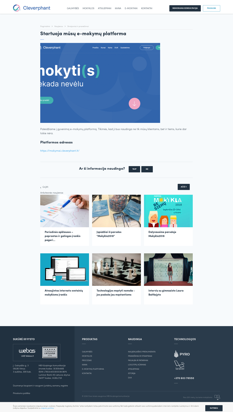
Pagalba (211, 8)
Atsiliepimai (104, 8)
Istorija (131, 373)
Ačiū (184, 187)
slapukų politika (47, 408)
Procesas (87, 360)
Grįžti (45, 187)
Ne (147, 169)
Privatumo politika (21, 393)
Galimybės (73, 8)
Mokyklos (88, 8)
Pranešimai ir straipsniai (140, 356)
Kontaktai (146, 8)
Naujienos (59, 26)
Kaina (118, 8)
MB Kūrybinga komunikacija (118, 396)
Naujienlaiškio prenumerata (141, 352)
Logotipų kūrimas (137, 365)
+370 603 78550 (184, 378)
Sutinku (214, 408)
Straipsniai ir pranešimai (78, 26)
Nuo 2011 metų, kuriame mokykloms (201, 397)
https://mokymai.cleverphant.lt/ (59, 151)
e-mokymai (131, 8)
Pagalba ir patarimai (138, 360)
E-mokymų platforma (93, 369)
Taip (134, 169)
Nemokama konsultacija (185, 8)
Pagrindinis (45, 26)
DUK (130, 378)
